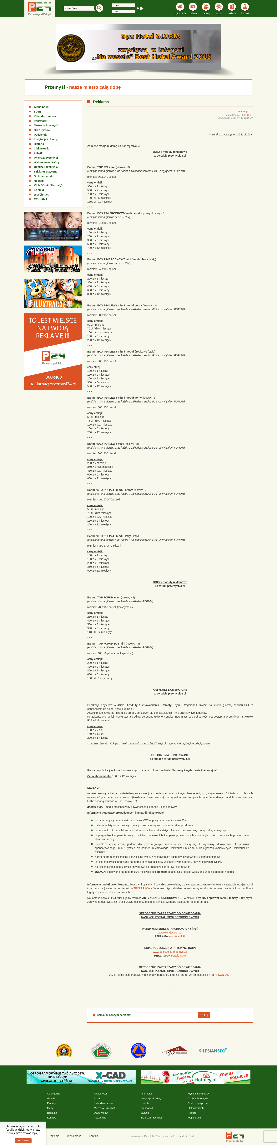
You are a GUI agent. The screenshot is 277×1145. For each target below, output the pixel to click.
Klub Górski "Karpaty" (48, 185)
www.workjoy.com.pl (170, 932)
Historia (39, 143)
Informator (40, 120)
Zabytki (38, 153)
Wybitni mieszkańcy (46, 162)
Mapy (50, 1108)
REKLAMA (40, 199)
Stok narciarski (43, 176)
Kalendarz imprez (45, 116)
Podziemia (40, 134)
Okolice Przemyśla (46, 166)
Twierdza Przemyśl (46, 157)
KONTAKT (224, 974)
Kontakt (39, 190)
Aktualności (41, 107)
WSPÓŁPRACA (140, 888)
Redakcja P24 (245, 111)
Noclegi (39, 180)
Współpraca (41, 194)
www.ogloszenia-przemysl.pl (170, 951)
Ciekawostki (41, 148)
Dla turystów (42, 130)
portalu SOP (178, 955)
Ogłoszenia (53, 1093)
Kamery (51, 1103)
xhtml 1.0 (183, 1136)
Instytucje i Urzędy (46, 139)
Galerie (51, 1098)
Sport (37, 111)
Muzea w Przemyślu (46, 125)
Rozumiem (23, 1140)
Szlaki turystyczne (45, 171)
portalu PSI (178, 936)
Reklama (52, 1112)
